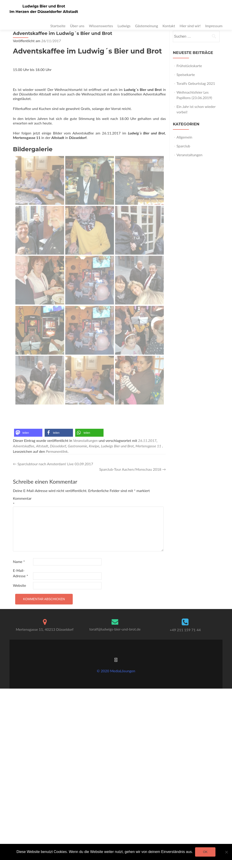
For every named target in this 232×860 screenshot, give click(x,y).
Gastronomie (77, 446)
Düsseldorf (58, 446)
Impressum (213, 26)
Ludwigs (124, 26)
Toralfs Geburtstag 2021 (195, 83)
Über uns (77, 26)
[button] (28, 433)
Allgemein (184, 137)
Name (19, 561)
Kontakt (168, 26)
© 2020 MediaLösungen (116, 671)
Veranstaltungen (85, 440)
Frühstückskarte (189, 65)
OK (205, 852)
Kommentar (22, 501)
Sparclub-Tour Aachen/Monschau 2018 (132, 469)
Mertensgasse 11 (148, 446)
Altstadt (42, 446)
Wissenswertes (101, 26)
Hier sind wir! (190, 26)
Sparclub (183, 146)
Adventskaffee (23, 446)
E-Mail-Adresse (20, 573)
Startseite (57, 26)
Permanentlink (57, 451)
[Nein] (226, 852)
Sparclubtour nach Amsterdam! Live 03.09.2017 (53, 464)
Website (19, 585)
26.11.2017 (147, 440)
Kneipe (94, 446)
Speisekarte (185, 74)
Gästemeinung (146, 26)
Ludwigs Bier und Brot (43, 6)
